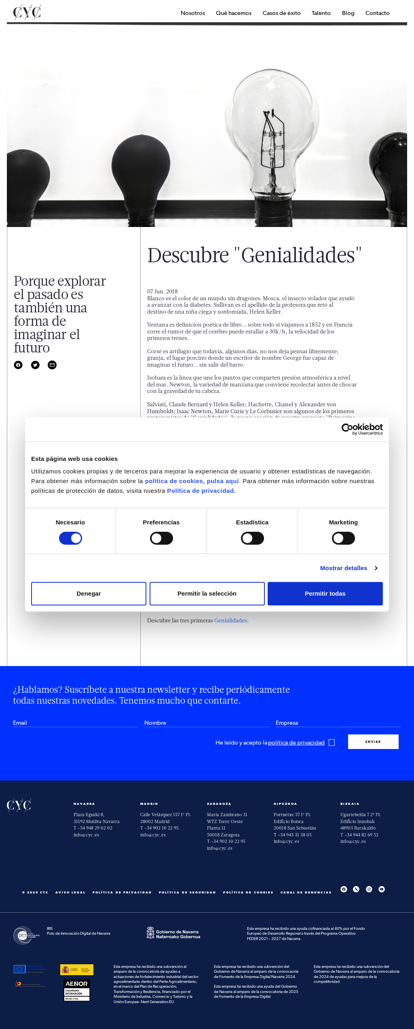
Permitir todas (325, 593)
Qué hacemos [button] (233, 13)
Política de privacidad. (201, 490)
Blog (348, 13)
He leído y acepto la (275, 743)
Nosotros (193, 13)
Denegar (88, 593)
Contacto (377, 13)
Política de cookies (248, 892)
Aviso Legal (70, 892)
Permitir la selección (207, 593)
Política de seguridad (187, 892)
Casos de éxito (282, 13)
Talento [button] (321, 13)
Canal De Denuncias (306, 892)
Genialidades (230, 620)
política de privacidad (296, 743)
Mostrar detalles (344, 567)
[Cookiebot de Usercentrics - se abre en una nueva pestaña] (347, 429)
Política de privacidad (122, 892)
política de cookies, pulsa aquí (192, 480)
